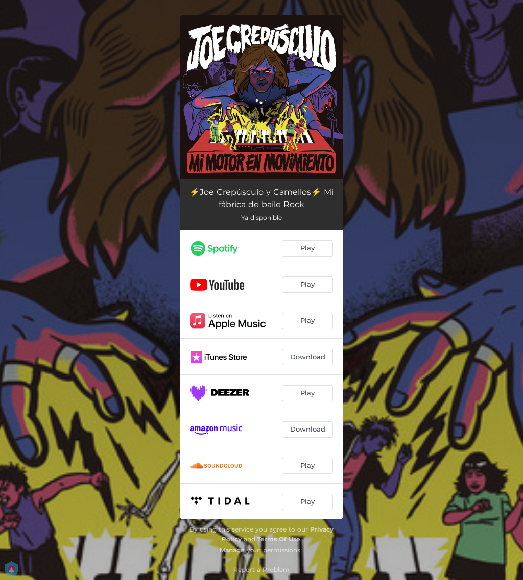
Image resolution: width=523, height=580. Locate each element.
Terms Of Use (278, 539)
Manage (232, 550)
